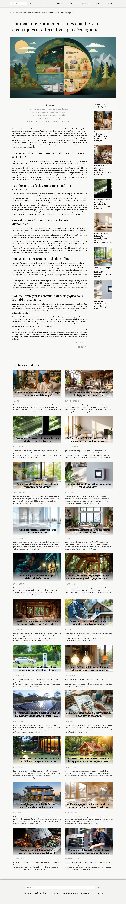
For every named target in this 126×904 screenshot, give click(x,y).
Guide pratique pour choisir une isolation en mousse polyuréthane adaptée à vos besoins (88, 806)
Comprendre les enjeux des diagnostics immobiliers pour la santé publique (88, 623)
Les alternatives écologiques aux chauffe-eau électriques (48, 112)
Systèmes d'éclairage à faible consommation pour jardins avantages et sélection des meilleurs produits (37, 761)
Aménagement (85, 3)
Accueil (12, 13)
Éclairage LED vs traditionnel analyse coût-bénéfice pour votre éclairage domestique (89, 668)
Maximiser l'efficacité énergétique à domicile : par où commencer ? (103, 304)
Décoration (60, 3)
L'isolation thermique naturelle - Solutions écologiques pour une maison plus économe (88, 760)
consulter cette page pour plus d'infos (41, 287)
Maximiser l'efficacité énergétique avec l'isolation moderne (37, 531)
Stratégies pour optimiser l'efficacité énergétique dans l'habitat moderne (37, 806)
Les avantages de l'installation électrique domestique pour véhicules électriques (37, 668)
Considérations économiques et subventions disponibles (49, 115)
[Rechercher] (18, 3)
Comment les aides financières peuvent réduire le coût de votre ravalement (88, 714)
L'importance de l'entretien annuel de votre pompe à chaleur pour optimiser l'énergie (88, 851)
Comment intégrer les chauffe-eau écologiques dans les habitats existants (48, 121)
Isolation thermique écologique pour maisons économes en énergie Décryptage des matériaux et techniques (88, 578)
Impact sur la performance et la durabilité (49, 118)
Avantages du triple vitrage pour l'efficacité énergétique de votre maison (37, 485)
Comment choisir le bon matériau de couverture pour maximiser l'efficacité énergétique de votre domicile (37, 853)
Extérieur (47, 3)
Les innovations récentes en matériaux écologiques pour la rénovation (102, 170)
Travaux (72, 3)
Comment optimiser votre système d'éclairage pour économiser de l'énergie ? (102, 136)
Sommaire (50, 105)
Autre (110, 3)
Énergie (98, 3)
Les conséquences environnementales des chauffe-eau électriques (49, 109)
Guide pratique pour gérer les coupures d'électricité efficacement (37, 577)
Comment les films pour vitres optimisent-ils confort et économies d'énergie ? (103, 204)
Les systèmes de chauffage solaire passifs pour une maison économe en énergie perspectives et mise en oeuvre (37, 715)
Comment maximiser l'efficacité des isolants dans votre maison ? (88, 531)
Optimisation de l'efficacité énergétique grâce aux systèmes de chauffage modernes (103, 238)
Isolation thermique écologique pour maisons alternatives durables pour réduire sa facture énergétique (37, 624)
